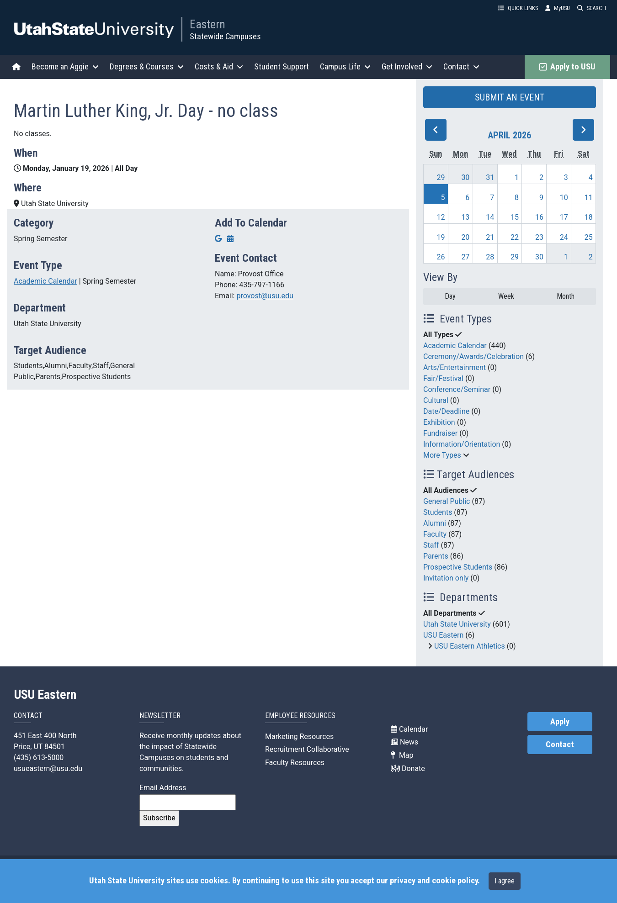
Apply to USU (567, 67)
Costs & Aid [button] (219, 66)
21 (490, 237)
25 (589, 237)
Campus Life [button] (345, 66)
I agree (505, 881)
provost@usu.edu (264, 295)
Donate (408, 768)
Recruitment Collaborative (307, 749)
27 (465, 257)
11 (589, 197)
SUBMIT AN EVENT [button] (509, 97)
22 (515, 237)
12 (441, 217)
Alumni (434, 523)
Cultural (435, 400)
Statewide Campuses (225, 36)
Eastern (207, 24)
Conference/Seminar (456, 389)
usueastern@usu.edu (48, 768)
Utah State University (457, 624)
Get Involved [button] (407, 66)
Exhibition (439, 422)
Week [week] (506, 296)
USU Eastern (443, 635)
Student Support (281, 66)
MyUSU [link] (557, 8)
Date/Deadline (446, 411)
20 (465, 237)
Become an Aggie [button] (65, 66)
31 (490, 177)
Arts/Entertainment (454, 367)
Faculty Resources (294, 762)
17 (564, 217)
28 (490, 257)
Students (437, 512)
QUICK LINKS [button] (518, 8)
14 (490, 217)
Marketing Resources (299, 736)
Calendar (409, 729)
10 (564, 197)
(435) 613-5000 (39, 757)
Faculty (435, 534)
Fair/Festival (443, 378)
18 (589, 217)
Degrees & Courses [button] (147, 66)
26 (441, 257)
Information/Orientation (461, 444)
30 (465, 177)
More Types (442, 455)
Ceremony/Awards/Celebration (473, 356)
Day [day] (450, 296)
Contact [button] (461, 66)
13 (465, 217)
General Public (446, 501)
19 (441, 237)
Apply (559, 722)
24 (564, 237)
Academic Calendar (45, 281)
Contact (560, 744)
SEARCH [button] (591, 8)
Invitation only (445, 578)
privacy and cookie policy (434, 881)
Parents (435, 556)
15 (515, 217)
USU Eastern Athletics (469, 646)
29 (441, 177)
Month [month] (565, 296)
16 (539, 217)
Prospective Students (457, 567)
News (404, 742)
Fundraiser (440, 433)
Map (402, 755)
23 (539, 237)
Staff (431, 545)
